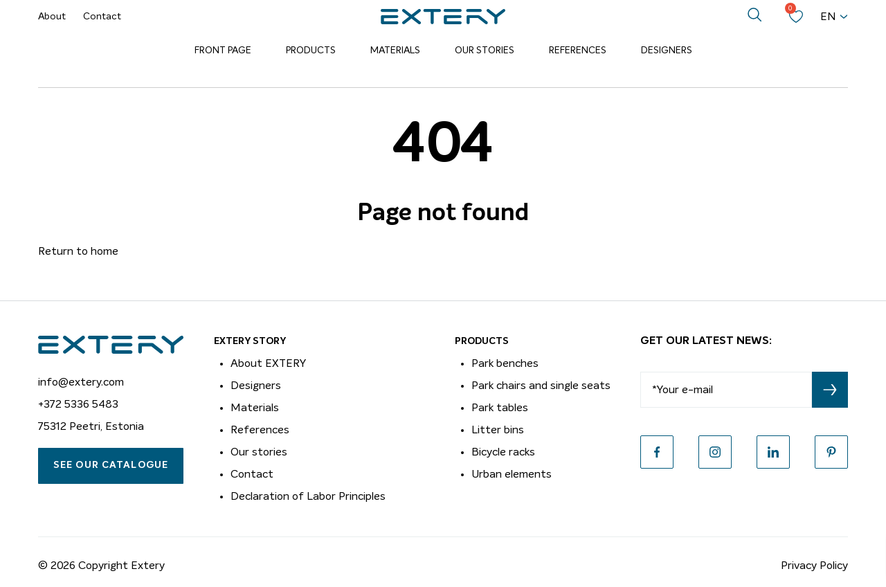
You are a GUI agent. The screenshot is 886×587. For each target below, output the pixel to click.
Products (311, 50)
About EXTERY (268, 363)
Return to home (78, 251)
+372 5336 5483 (78, 404)
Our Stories (484, 50)
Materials (395, 50)
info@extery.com (81, 382)
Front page (223, 50)
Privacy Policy (814, 565)
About (52, 16)
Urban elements (511, 474)
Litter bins (497, 429)
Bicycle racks (503, 452)
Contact (102, 16)
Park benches (505, 363)
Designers (666, 50)
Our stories (258, 452)
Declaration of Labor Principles (308, 496)
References (577, 50)
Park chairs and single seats (541, 385)
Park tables (499, 407)
